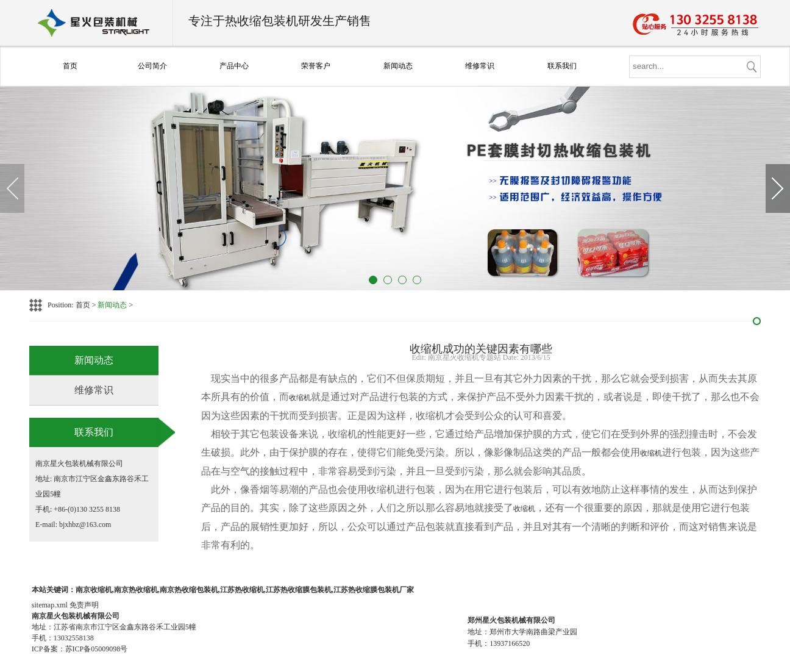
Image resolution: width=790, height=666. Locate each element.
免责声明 (84, 605)
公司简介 (152, 66)
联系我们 (562, 66)
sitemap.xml (50, 605)
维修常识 (479, 66)
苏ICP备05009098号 (96, 649)
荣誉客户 (315, 66)
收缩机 (300, 397)
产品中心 (234, 66)
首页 (70, 66)
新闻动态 (398, 66)
